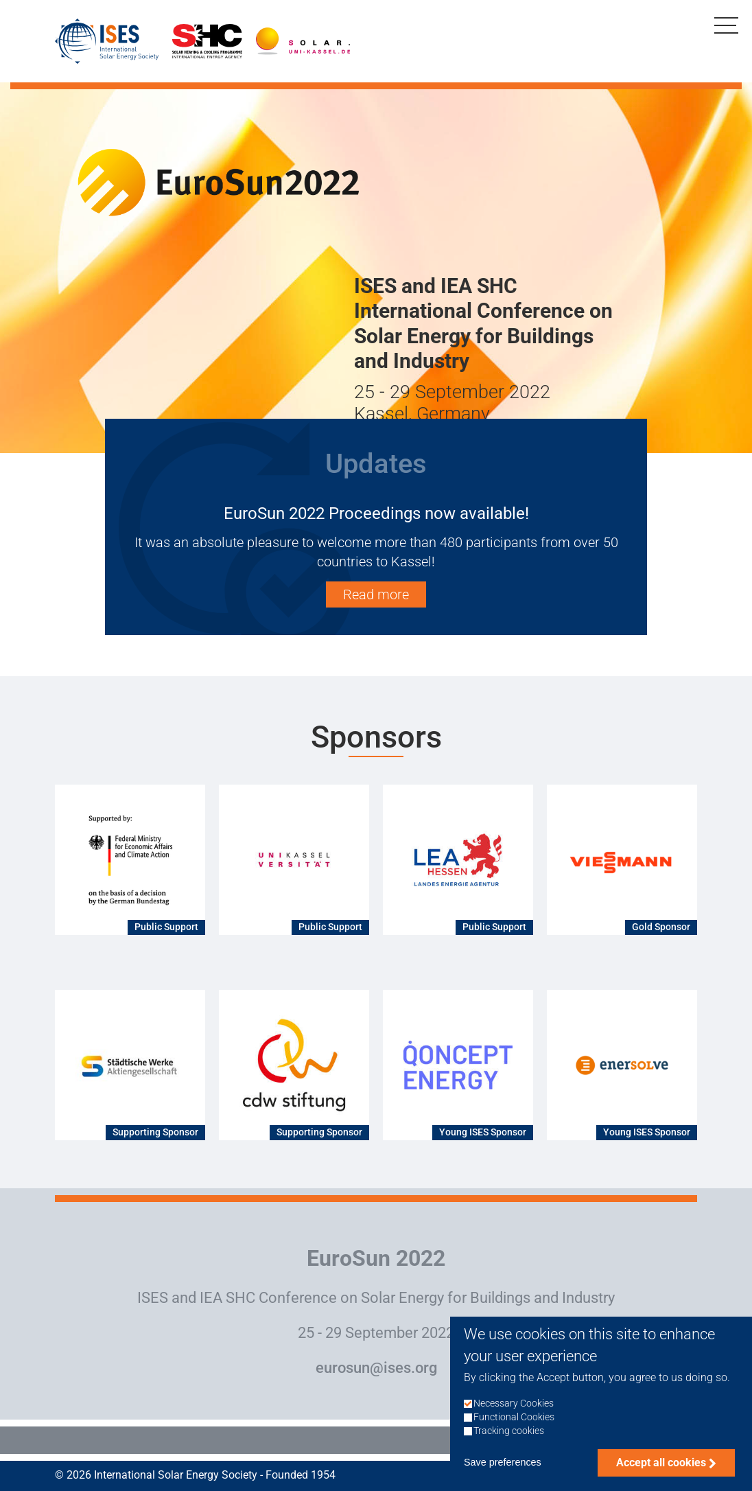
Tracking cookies (508, 1437)
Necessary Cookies (513, 1409)
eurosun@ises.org (376, 1367)
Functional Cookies (513, 1422)
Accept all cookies (661, 1468)
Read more (376, 594)
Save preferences (502, 1468)
